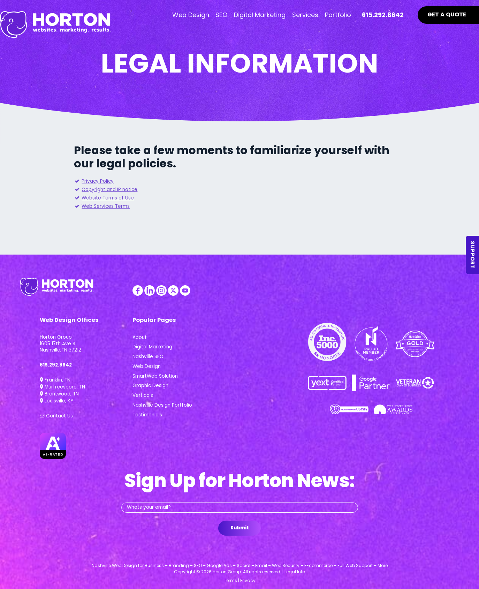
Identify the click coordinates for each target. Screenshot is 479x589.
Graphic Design (150, 385)
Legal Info (294, 572)
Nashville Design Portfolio (162, 405)
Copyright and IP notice (109, 189)
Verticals (142, 395)
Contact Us (56, 416)
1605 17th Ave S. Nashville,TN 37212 (60, 347)
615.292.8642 (56, 365)
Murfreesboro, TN (62, 387)
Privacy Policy (98, 181)
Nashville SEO (148, 356)
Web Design (146, 366)
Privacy (248, 580)
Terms (230, 580)
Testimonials (147, 414)
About (139, 337)
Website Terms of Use (108, 198)
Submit (239, 527)
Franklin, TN (55, 380)
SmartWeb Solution (155, 376)
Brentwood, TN (59, 394)
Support (473, 255)
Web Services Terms (106, 206)
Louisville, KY (56, 401)
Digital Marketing (152, 346)
